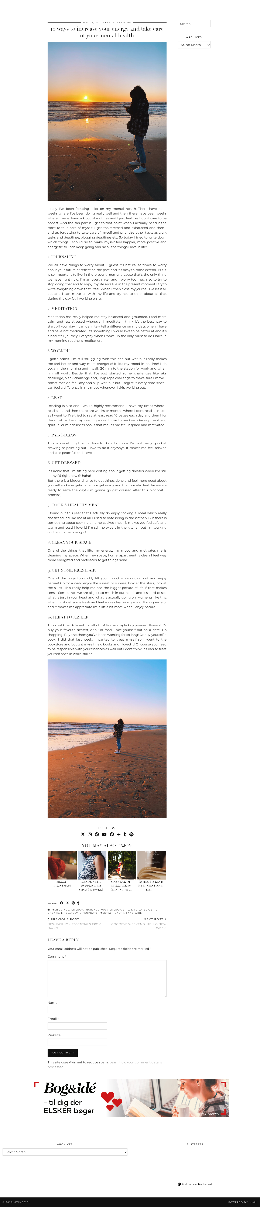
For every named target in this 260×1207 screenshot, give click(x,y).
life (126, 909)
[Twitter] (83, 834)
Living (55, 5)
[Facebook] (223, 10)
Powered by (242, 1202)
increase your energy (103, 909)
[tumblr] (233, 10)
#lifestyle (60, 909)
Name (53, 1003)
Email (53, 1019)
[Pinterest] (212, 10)
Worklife (14, 5)
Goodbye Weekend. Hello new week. (137, 924)
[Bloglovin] (228, 10)
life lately (140, 909)
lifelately (69, 913)
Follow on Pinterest (195, 1184)
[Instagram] (207, 10)
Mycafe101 (130, 6)
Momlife (36, 5)
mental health (112, 913)
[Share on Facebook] (62, 903)
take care (134, 913)
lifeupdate (89, 913)
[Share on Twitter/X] (68, 903)
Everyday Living (118, 22)
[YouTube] (217, 10)
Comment (57, 956)
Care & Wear (78, 5)
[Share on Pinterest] (73, 903)
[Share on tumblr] (78, 903)
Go (98, 5)
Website (54, 1035)
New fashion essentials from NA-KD (77, 924)
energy (77, 909)
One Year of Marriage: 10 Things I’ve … (121, 885)
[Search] (251, 10)
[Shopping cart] (245, 10)
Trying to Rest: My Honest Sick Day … (150, 885)
